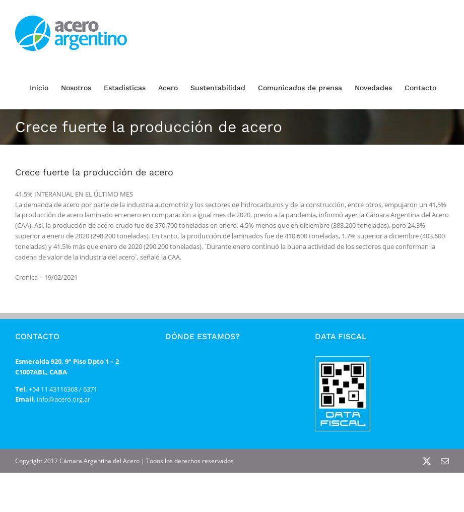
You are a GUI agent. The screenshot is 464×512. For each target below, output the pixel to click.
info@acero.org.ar (62, 399)
